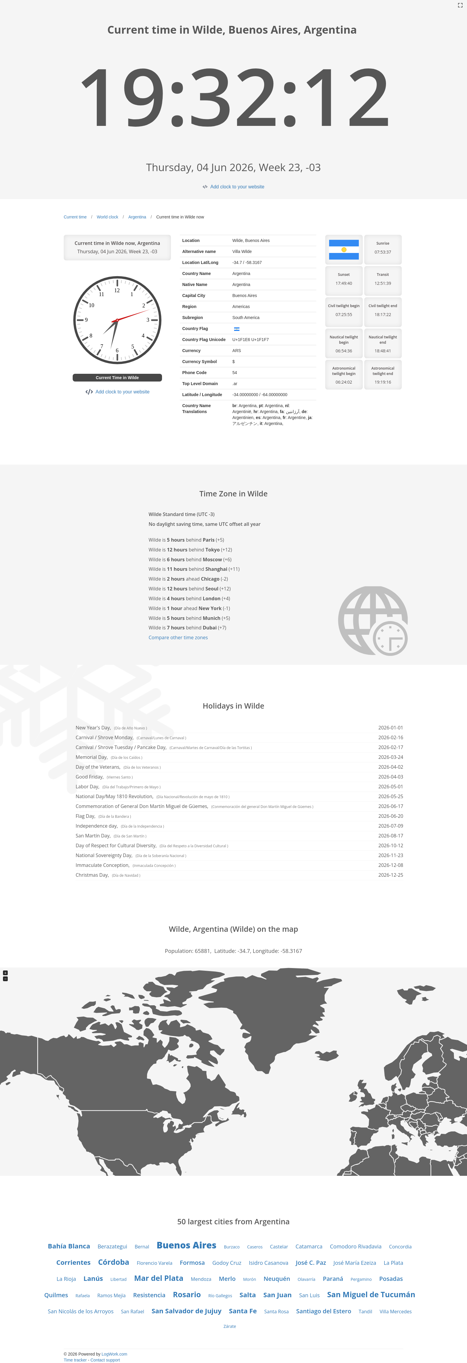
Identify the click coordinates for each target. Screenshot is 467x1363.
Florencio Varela (154, 1263)
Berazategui (112, 1246)
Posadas (391, 1279)
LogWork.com (114, 1354)
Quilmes (56, 1295)
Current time (75, 217)
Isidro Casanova (269, 1262)
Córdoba (113, 1262)
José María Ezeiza (355, 1262)
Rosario (187, 1294)
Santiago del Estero (323, 1311)
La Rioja (66, 1278)
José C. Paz (311, 1263)
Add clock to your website (237, 186)
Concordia (400, 1246)
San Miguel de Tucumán (371, 1294)
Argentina (137, 217)
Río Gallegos (220, 1295)
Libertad (118, 1279)
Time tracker (75, 1360)
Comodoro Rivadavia (356, 1246)
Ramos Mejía (111, 1295)
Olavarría (306, 1279)
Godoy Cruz (227, 1262)
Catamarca (308, 1246)
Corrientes (73, 1262)
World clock (107, 217)
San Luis (309, 1295)
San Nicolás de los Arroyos (81, 1311)
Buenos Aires (187, 1245)
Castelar (279, 1246)
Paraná (333, 1279)
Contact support (105, 1360)
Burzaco (232, 1247)
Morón (249, 1279)
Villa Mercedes (396, 1311)
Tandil (365, 1311)
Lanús (93, 1278)
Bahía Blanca (69, 1245)
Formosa (192, 1263)
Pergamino (361, 1279)
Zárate (229, 1326)
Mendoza (201, 1279)
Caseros (255, 1247)
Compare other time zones (178, 637)
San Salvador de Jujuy (187, 1310)
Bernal (142, 1246)
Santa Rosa (276, 1311)
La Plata (393, 1262)
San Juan (277, 1294)
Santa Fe (243, 1310)
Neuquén (277, 1279)
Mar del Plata (158, 1278)
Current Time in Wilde (117, 377)
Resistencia (149, 1295)
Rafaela (83, 1295)
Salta (247, 1294)
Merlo (227, 1279)
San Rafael (132, 1311)
